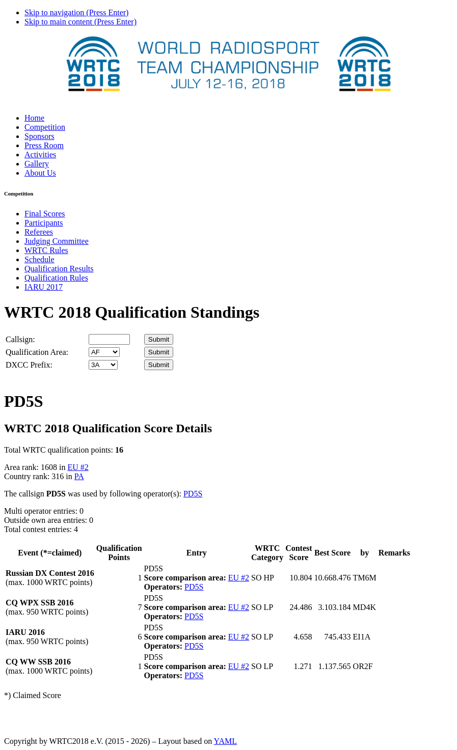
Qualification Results (59, 268)
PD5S (192, 493)
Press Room (44, 145)
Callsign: (20, 339)
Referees (38, 232)
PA (79, 476)
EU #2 (77, 467)
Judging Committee (56, 241)
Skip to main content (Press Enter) (80, 21)
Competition (44, 127)
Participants (43, 222)
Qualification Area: (37, 352)
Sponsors (39, 136)
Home (34, 118)
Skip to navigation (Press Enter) (76, 12)
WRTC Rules (46, 250)
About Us (40, 173)
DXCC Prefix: (29, 364)
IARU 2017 (43, 287)
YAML (225, 741)
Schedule (39, 259)
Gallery (36, 163)
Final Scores (44, 213)
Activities (40, 154)
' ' (104, 352)
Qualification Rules (56, 277)
